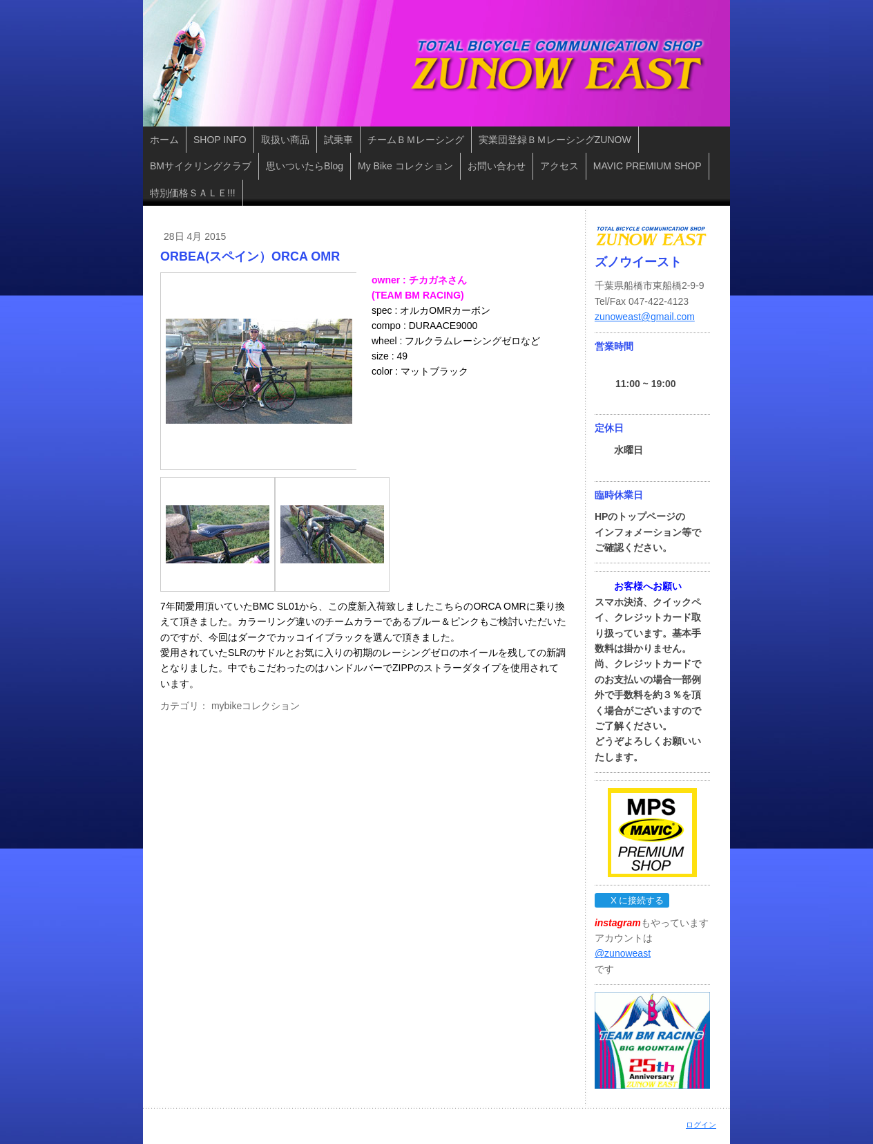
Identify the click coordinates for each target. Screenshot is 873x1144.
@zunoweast (623, 953)
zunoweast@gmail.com (645, 316)
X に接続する (631, 900)
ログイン (701, 1124)
